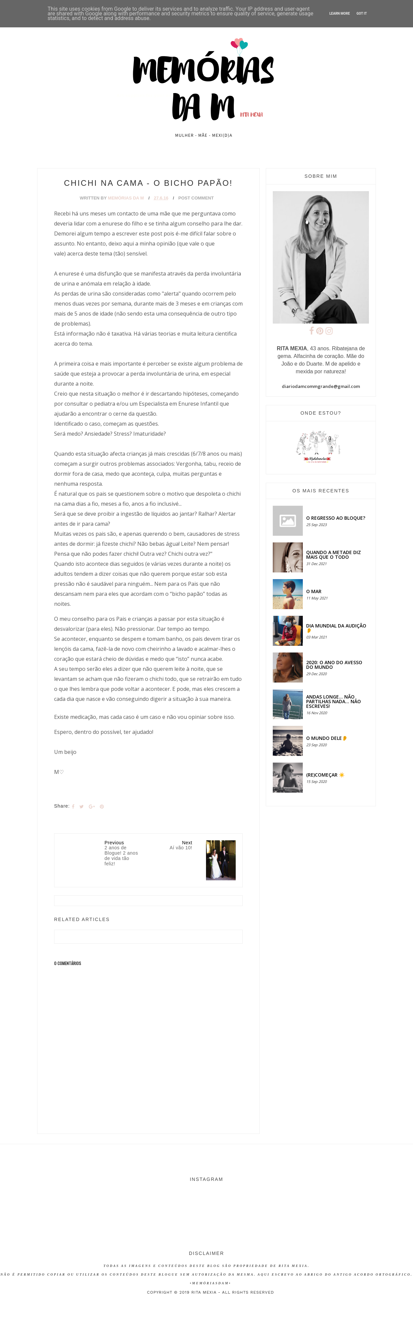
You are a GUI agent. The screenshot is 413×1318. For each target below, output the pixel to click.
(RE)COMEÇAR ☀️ (325, 775)
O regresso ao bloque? (335, 518)
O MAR (314, 591)
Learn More (339, 13)
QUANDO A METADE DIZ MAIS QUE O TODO (333, 554)
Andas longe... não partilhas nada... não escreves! (333, 701)
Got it (362, 13)
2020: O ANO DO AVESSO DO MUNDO (334, 664)
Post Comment (196, 197)
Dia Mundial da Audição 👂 (336, 627)
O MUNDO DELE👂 (327, 738)
